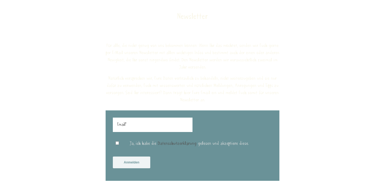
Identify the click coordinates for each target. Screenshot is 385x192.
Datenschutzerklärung (177, 146)
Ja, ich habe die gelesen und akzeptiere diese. (189, 146)
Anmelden (131, 165)
